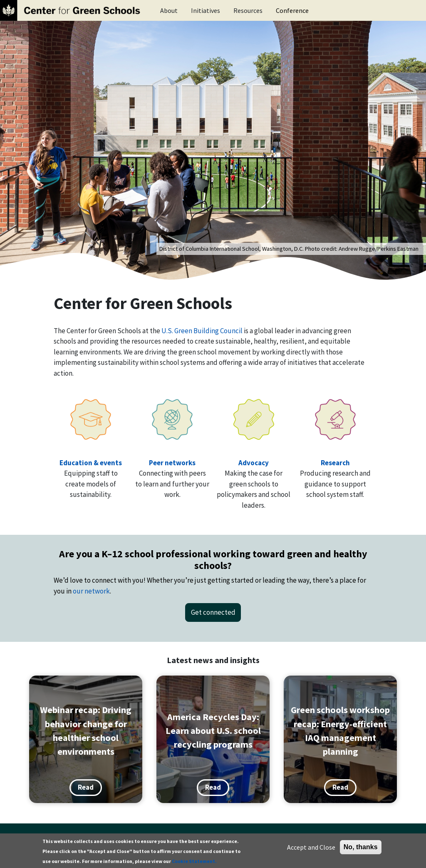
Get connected (213, 612)
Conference (292, 10)
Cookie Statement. (194, 861)
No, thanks (361, 847)
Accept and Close (311, 847)
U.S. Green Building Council (202, 330)
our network (91, 591)
